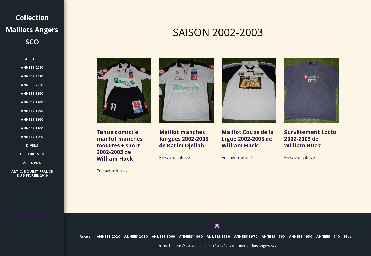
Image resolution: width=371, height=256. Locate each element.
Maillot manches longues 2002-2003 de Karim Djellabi (183, 138)
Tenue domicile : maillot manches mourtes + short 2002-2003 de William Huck (119, 145)
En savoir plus (113, 171)
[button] (23, 216)
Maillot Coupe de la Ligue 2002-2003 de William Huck (248, 138)
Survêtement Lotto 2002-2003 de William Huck (310, 138)
